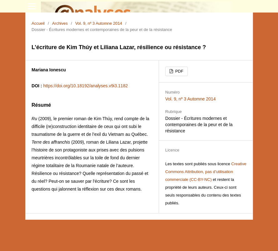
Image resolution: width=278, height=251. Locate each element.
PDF (178, 71)
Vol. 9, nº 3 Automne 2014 (98, 23)
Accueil (38, 23)
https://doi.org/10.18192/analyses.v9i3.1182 (85, 85)
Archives (60, 23)
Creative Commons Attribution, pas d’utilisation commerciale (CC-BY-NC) (205, 171)
